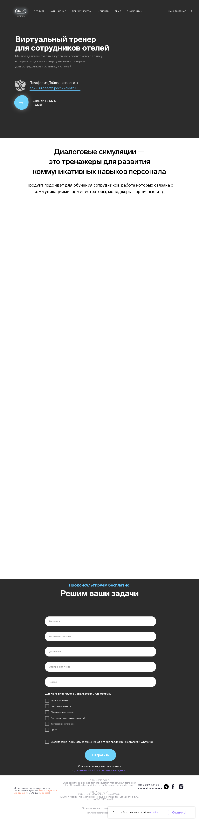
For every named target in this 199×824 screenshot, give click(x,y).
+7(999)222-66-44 (150, 788)
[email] (100, 667)
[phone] (100, 682)
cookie (154, 812)
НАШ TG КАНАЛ (177, 11)
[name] (100, 621)
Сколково (44, 793)
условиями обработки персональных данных (100, 770)
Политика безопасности (98, 812)
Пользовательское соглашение (97, 808)
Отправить (100, 755)
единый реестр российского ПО (55, 88)
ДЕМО (117, 11)
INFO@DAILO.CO (149, 785)
